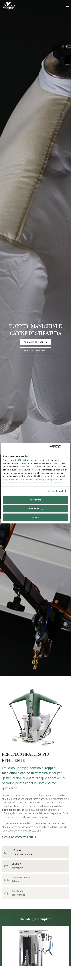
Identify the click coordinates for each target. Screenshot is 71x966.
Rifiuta (35, 517)
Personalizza (35, 508)
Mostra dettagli (55, 491)
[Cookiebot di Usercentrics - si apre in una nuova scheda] (49, 446)
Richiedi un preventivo (35, 351)
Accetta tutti (35, 499)
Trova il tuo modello (35, 342)
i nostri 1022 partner (19, 460)
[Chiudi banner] (67, 446)
